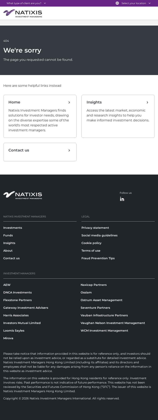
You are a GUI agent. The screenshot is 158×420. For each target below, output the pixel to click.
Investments (12, 228)
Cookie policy (91, 243)
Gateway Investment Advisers (25, 308)
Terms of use (90, 250)
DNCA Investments (17, 292)
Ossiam (86, 292)
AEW (6, 285)
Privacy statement (95, 228)
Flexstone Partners (17, 300)
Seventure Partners (95, 308)
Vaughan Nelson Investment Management (113, 323)
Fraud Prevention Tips (98, 258)
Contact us (11, 258)
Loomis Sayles (13, 330)
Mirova (8, 338)
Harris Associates (16, 315)
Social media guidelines (99, 235)
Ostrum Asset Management (101, 300)
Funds (8, 235)
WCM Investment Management (104, 330)
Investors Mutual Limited (22, 323)
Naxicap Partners (94, 285)
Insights (9, 243)
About (8, 250)
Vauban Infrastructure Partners (104, 315)
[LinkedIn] (122, 199)
